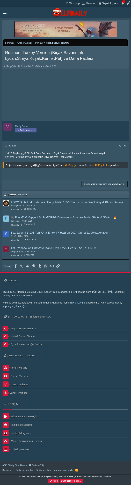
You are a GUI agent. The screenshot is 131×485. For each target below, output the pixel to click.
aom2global (16, 205)
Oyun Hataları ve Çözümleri (22, 344)
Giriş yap (72, 165)
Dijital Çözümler (16, 449)
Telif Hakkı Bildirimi (17, 425)
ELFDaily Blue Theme (14, 465)
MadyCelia (11, 66)
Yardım (57, 470)
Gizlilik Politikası (15, 393)
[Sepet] (103, 3)
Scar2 (13, 236)
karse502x (15, 221)
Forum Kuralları (15, 368)
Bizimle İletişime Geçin (20, 416)
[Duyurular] (122, 3)
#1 (125, 146)
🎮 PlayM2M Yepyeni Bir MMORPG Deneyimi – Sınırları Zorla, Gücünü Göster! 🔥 (64, 217)
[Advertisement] (65, 95)
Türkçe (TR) (36, 465)
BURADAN (76, 302)
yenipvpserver (17, 251)
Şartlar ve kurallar (24, 470)
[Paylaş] (120, 146)
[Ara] (114, 3)
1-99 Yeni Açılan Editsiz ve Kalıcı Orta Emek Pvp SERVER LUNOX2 (54, 248)
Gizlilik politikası (43, 470)
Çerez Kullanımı (16, 384)
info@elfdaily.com (17, 433)
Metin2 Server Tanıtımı (19, 336)
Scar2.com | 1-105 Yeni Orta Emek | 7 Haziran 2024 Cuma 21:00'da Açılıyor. (59, 232)
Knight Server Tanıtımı (19, 328)
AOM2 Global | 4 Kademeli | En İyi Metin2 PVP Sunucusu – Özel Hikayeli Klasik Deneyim (68, 202)
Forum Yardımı (15, 376)
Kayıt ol (101, 165)
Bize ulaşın (7, 470)
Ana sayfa (68, 470)
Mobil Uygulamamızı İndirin (22, 441)
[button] (5, 12)
